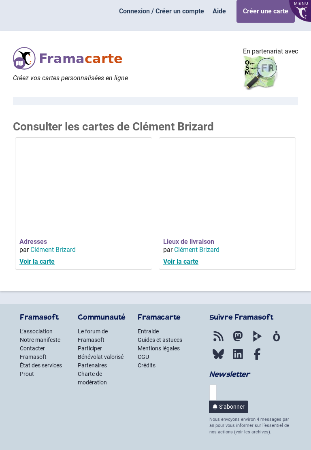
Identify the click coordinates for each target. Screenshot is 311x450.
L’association (36, 331)
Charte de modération (92, 378)
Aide (219, 11)
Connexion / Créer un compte (161, 11)
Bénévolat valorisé (101, 357)
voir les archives (252, 432)
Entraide (148, 331)
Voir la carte (37, 261)
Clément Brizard (53, 250)
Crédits (147, 365)
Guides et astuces (160, 340)
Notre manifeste (40, 340)
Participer (90, 348)
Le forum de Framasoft (93, 335)
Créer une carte (265, 11)
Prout (27, 374)
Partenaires (92, 365)
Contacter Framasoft (33, 352)
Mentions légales (159, 348)
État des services (41, 365)
